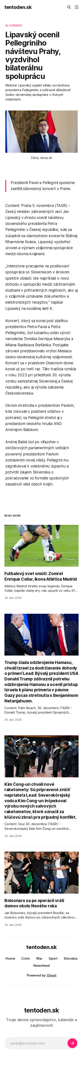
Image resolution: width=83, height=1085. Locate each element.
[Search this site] (69, 7)
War (39, 958)
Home (10, 958)
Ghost (51, 975)
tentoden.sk (18, 7)
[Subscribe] (72, 1043)
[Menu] (76, 7)
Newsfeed (41, 965)
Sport (53, 958)
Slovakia (70, 958)
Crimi (25, 958)
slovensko (13, 25)
